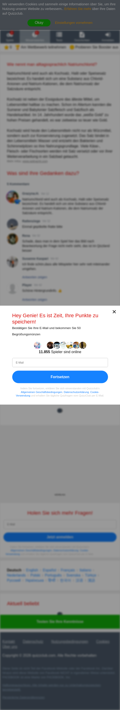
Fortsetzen (60, 377)
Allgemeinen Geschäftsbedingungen (41, 391)
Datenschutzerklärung (76, 391)
